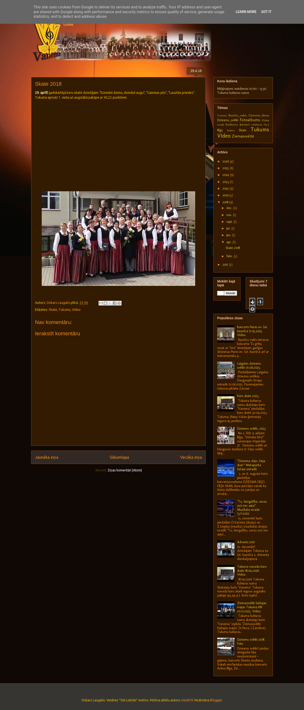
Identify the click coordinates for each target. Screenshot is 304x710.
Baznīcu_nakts (237, 115)
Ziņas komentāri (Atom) (125, 470)
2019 (225, 195)
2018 (225, 202)
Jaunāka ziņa (46, 457)
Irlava (265, 120)
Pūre (266, 124)
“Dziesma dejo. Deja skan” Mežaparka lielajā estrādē (251, 465)
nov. (229, 215)
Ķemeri (245, 124)
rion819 (187, 700)
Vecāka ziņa (191, 457)
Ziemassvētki (243, 136)
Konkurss (232, 124)
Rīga (220, 130)
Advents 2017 (246, 542)
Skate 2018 (233, 248)
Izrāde (220, 124)
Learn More (246, 12)
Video (76, 310)
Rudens (231, 130)
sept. (230, 222)
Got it (266, 12)
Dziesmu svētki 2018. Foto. (251, 642)
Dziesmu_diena (259, 115)
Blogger (216, 700)
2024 (226, 175)
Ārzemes (222, 115)
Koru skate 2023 (247, 396)
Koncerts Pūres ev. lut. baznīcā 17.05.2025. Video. (252, 331)
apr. (229, 242)
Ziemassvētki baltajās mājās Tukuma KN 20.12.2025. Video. (251, 607)
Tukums (64, 310)
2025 (226, 168)
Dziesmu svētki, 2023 (251, 429)
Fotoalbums (250, 119)
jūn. (229, 235)
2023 (226, 182)
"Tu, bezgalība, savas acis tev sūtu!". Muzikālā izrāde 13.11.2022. (252, 507)
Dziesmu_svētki (227, 120)
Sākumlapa (119, 457)
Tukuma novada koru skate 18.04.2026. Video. (252, 571)
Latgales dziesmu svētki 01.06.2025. (249, 365)
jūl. (228, 228)
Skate (53, 310)
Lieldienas (256, 124)
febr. (230, 256)
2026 (226, 161)
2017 (225, 265)
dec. (229, 208)
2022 (226, 189)
